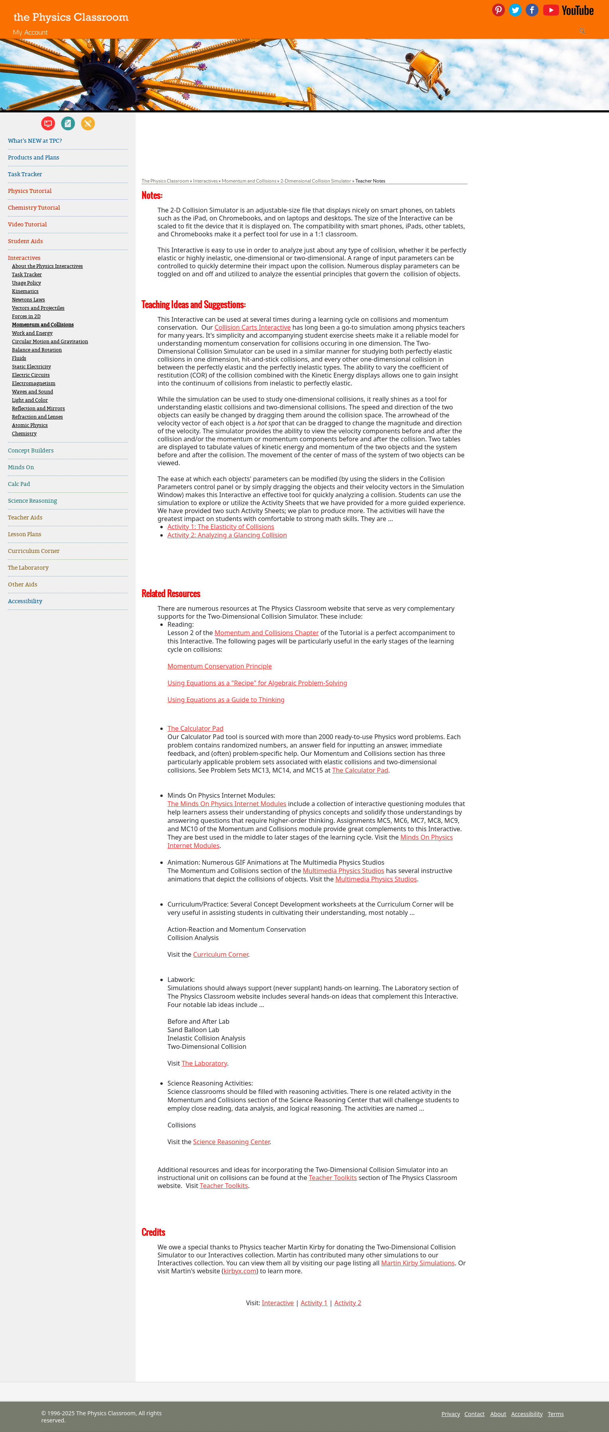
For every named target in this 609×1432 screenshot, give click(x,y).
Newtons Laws (28, 300)
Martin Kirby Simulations (418, 1263)
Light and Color (30, 400)
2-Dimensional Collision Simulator (315, 180)
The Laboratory (28, 568)
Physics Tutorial (29, 191)
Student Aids (25, 241)
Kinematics (25, 291)
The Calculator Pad (196, 728)
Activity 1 (314, 1302)
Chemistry (24, 434)
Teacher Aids (25, 517)
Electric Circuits (31, 375)
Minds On (21, 467)
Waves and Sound (32, 392)
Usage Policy (26, 283)
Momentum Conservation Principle (220, 666)
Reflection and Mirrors (38, 408)
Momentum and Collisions (43, 325)
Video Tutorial (27, 224)
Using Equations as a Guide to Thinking (226, 699)
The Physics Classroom (165, 180)
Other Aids (22, 584)
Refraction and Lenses (37, 417)
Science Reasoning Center (231, 1141)
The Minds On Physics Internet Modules (227, 803)
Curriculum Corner (34, 551)
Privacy (450, 1414)
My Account (30, 32)
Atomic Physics (30, 425)
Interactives (24, 258)
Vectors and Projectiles (38, 308)
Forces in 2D (26, 316)
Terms (556, 1414)
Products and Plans (33, 157)
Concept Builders (31, 450)
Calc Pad (19, 484)
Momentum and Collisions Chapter (267, 632)
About (499, 1414)
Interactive (278, 1302)
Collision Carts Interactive (253, 327)
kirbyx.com (240, 1271)
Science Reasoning (32, 501)
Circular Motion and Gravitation (50, 341)
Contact (475, 1414)
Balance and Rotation (37, 350)
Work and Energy (32, 333)
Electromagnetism (33, 383)
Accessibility (25, 601)
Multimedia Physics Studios (343, 870)
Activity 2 (347, 1302)
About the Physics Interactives (47, 266)
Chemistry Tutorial (34, 208)
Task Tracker (25, 174)
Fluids (19, 358)
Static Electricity (31, 367)
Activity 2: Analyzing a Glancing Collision (227, 535)
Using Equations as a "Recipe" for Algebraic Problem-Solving (257, 683)
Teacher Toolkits (333, 1177)
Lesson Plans (24, 534)
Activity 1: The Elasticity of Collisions (221, 526)
